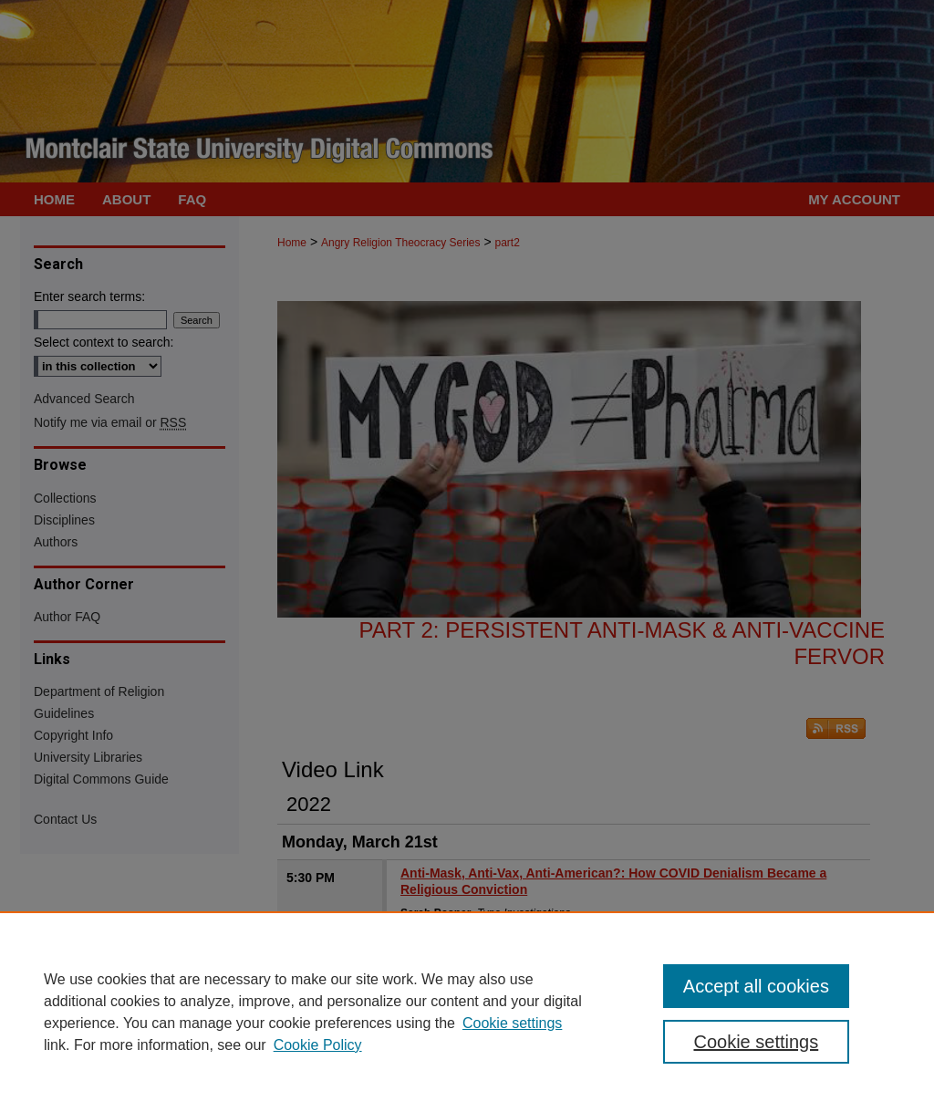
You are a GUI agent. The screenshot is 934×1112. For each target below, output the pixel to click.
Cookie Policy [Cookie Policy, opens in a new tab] (318, 1045)
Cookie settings (512, 1023)
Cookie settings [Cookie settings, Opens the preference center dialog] (755, 1042)
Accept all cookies (756, 986)
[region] (467, 1011)
